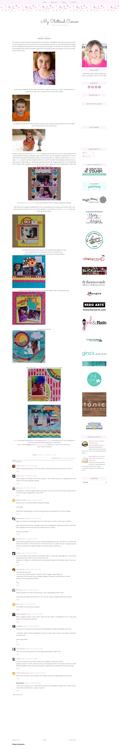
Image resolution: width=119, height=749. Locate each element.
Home (44, 2)
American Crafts (22, 460)
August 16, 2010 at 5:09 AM (29, 659)
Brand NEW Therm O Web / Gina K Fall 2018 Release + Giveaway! (97, 458)
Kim (18, 160)
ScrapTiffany (37, 153)
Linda (18, 553)
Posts (85, 153)
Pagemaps (65, 209)
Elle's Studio (39, 460)
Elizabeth (19, 626)
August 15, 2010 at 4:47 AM (27, 604)
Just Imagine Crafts (41, 444)
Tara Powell (20, 569)
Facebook (40, 455)
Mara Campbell (21, 614)
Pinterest (47, 455)
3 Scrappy (73, 158)
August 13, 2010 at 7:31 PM (33, 518)
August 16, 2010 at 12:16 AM (34, 649)
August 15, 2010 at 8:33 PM (31, 626)
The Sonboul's (21, 649)
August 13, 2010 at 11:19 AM (29, 466)
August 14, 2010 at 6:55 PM (31, 590)
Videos (64, 2)
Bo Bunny (31, 460)
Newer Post (16, 740)
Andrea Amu (20, 518)
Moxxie (38, 367)
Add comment (17, 694)
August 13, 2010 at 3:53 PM (27, 488)
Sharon (18, 539)
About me (54, 2)
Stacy (18, 466)
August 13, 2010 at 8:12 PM (29, 539)
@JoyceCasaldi (21, 500)
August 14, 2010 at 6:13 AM (28, 553)
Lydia (18, 476)
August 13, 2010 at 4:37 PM (34, 500)
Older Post (72, 740)
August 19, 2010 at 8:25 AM (33, 683)
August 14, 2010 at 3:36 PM (33, 569)
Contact (73, 2)
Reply (17, 471)
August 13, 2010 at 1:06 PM (28, 476)
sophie (18, 659)
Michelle (19, 590)
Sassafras (51, 460)
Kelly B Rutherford (22, 673)
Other (54, 455)
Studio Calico (68, 460)
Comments (87, 156)
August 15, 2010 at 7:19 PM (35, 614)
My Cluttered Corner (60, 21)
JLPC (17, 604)
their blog (49, 440)
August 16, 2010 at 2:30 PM (37, 673)
